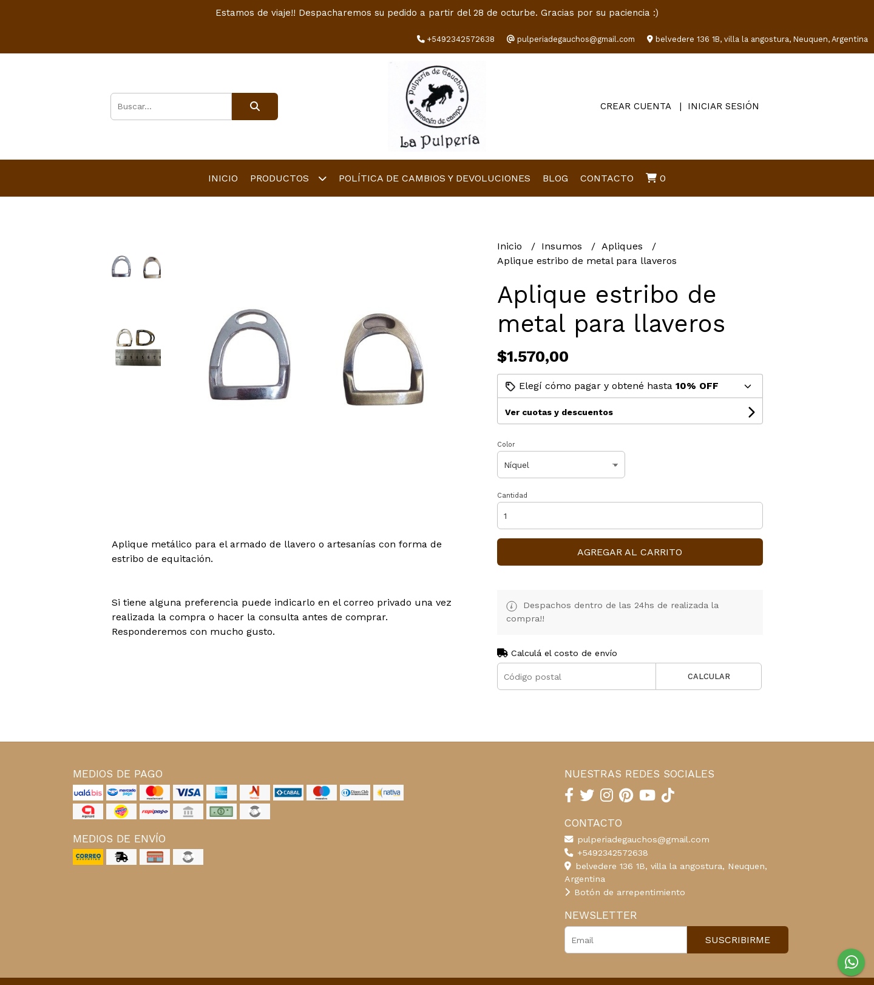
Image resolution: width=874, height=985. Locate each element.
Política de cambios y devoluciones (434, 178)
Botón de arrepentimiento (624, 892)
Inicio (223, 178)
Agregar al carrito (629, 552)
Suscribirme (737, 940)
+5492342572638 (606, 853)
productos (288, 178)
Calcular (709, 676)
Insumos (563, 246)
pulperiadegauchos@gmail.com (637, 839)
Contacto (607, 178)
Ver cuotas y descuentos (559, 412)
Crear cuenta (635, 106)
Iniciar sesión (723, 106)
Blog (555, 178)
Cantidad (512, 495)
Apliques (623, 246)
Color (506, 444)
